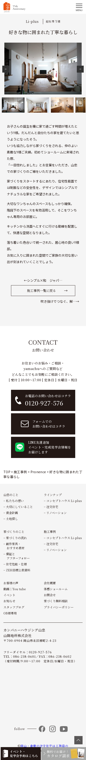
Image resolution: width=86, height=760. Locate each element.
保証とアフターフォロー (18, 556)
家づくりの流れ (16, 538)
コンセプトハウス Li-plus (64, 501)
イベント (9, 595)
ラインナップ (53, 495)
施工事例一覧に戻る (41, 290)
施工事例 (50, 531)
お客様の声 (10, 583)
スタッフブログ (13, 607)
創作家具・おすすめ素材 (15, 546)
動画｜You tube (14, 589)
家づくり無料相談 (56, 601)
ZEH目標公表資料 (18, 570)
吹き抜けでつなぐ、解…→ (60, 301)
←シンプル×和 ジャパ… (43, 280)
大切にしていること (19, 507)
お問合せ (50, 595)
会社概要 (50, 583)
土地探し (12, 518)
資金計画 (12, 513)
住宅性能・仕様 (16, 564)
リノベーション (56, 513)
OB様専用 (10, 613)
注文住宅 (52, 507)
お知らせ (9, 601)
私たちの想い (15, 501)
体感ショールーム (56, 589)
